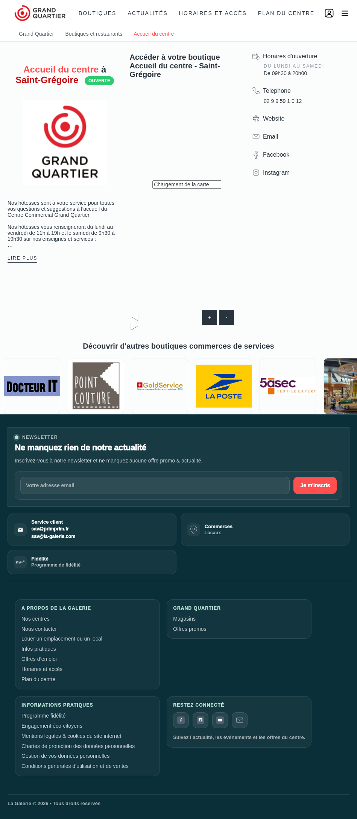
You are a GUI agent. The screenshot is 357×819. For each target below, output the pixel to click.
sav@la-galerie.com (53, 536)
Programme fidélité (43, 716)
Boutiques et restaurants (93, 34)
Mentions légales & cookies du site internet (71, 736)
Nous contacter (39, 629)
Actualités (147, 13)
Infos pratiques (38, 649)
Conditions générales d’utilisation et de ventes (75, 766)
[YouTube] (220, 720)
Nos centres (35, 619)
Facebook (276, 154)
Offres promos (189, 629)
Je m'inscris (315, 485)
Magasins (184, 619)
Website (274, 118)
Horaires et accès (213, 13)
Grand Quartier (36, 34)
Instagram (276, 172)
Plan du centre (286, 13)
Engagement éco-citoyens (51, 726)
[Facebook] (181, 720)
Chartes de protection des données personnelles (78, 746)
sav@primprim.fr (50, 529)
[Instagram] (200, 720)
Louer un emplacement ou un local (61, 639)
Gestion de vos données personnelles (65, 756)
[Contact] (240, 720)
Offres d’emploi (39, 659)
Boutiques (97, 13)
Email (270, 136)
